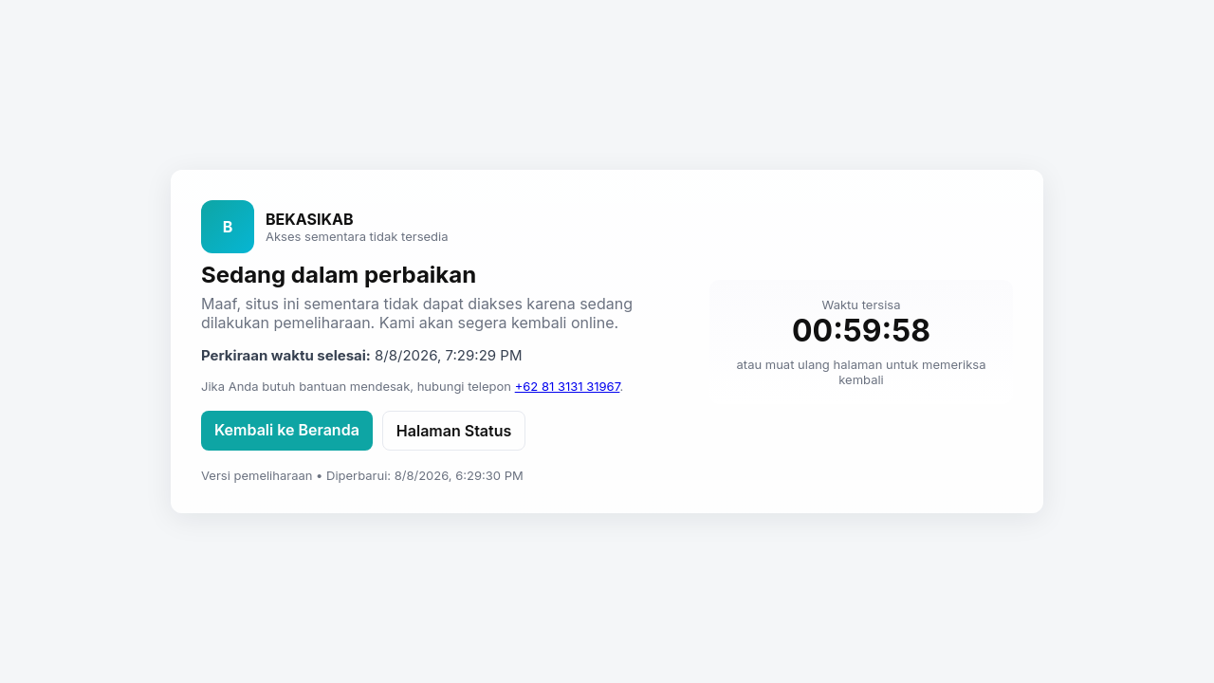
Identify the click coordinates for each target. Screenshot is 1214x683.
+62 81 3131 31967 (567, 386)
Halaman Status (453, 430)
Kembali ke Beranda (286, 429)
